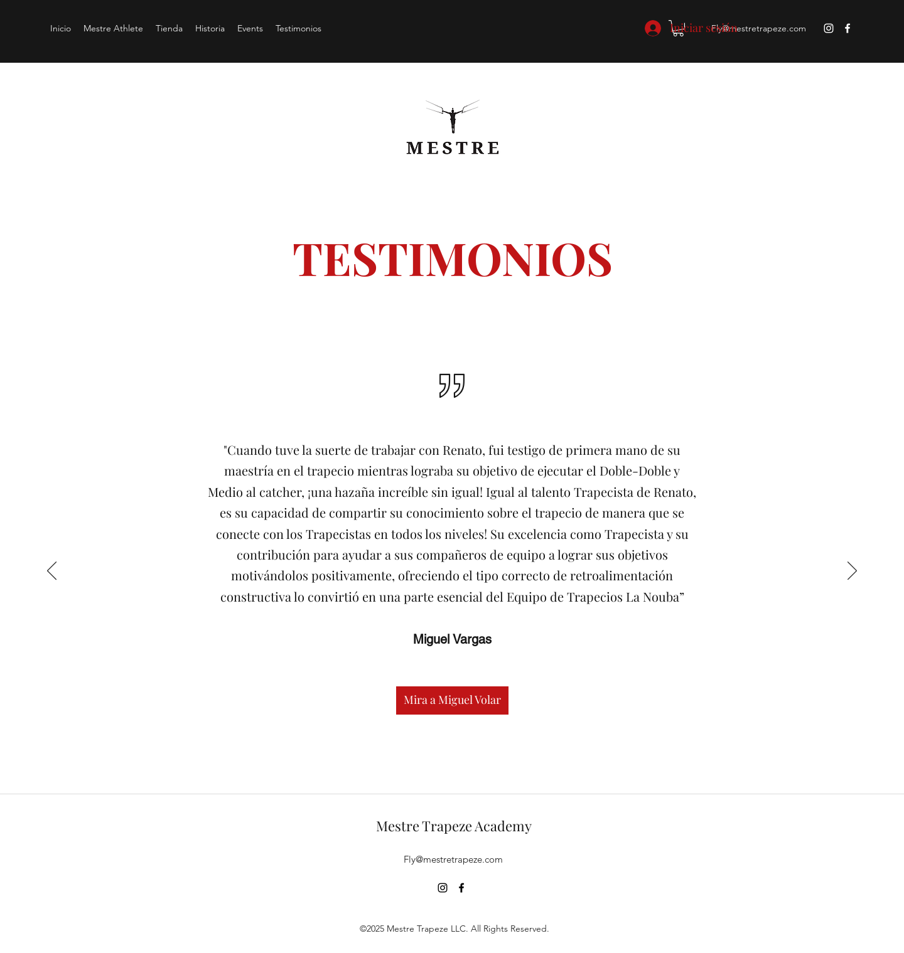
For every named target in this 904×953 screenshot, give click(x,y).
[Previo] (51, 572)
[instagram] (828, 28)
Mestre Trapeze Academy (454, 825)
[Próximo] (852, 572)
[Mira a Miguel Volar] (452, 700)
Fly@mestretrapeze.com (758, 28)
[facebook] (847, 28)
